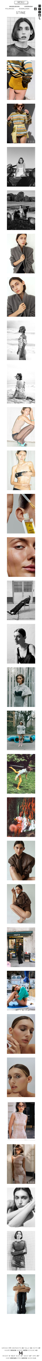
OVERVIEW (28, 6)
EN (40, 6)
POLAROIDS (9, 9)
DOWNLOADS (24, 9)
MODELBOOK (14, 6)
